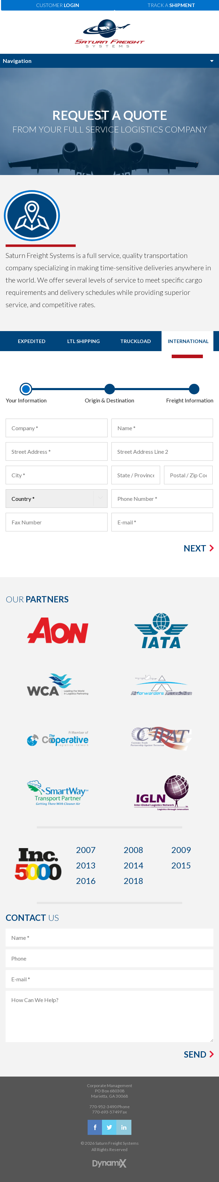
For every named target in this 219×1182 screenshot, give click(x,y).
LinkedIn (123, 1127)
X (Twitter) (109, 1127)
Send (195, 1055)
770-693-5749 (105, 1112)
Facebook (95, 1127)
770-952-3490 (103, 1106)
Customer (57, 5)
